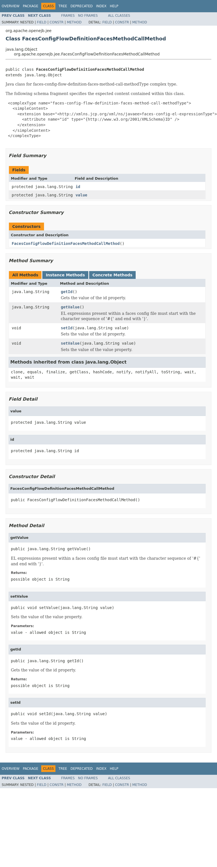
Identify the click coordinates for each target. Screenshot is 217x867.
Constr (57, 22)
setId (66, 328)
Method (74, 22)
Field (41, 22)
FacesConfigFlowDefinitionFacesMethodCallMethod (66, 243)
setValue (70, 343)
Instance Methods (65, 275)
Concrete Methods (112, 275)
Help (114, 6)
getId (66, 291)
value (81, 195)
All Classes (119, 16)
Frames (68, 16)
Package (30, 6)
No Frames (88, 16)
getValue (70, 307)
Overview (10, 6)
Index (101, 6)
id (77, 186)
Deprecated (81, 6)
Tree (62, 6)
